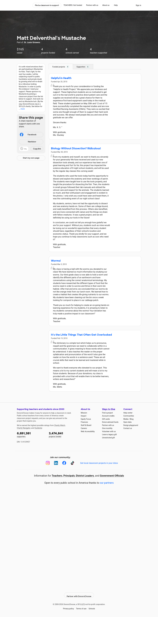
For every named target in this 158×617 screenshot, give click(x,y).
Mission (84, 413)
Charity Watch (59, 425)
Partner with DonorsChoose (79, 593)
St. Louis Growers (32, 42)
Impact (83, 416)
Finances (84, 422)
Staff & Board (86, 425)
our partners (107, 482)
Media (125, 419)
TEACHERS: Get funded (73, 5)
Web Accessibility (88, 431)
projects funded (63, 434)
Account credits (108, 416)
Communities (128, 416)
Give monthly (107, 428)
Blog (131, 419)
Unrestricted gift (108, 438)
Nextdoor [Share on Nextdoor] (28, 142)
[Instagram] (47, 463)
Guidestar (38, 428)
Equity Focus (86, 419)
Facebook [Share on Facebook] (27, 135)
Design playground (130, 425)
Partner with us (92, 5)
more (23, 109)
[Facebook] (64, 463)
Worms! (56, 260)
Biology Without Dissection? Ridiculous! (76, 148)
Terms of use (81, 607)
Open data (127, 422)
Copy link (37, 149)
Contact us (127, 428)
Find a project (107, 413)
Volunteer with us (109, 431)
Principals (69, 475)
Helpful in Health (61, 78)
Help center (127, 413)
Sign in (138, 5)
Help (116, 5)
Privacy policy (68, 607)
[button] (31, 148)
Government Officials (112, 475)
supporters (31, 434)
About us (105, 5)
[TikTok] (72, 463)
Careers (84, 428)
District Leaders (85, 475)
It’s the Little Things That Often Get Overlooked (81, 334)
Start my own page (31, 158)
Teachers (57, 475)
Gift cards (106, 419)
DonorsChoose (23, 5)
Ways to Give (108, 409)
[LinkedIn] (56, 463)
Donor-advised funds (110, 422)
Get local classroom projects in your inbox (99, 463)
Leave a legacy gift (109, 434)
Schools (92, 607)
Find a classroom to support (47, 5)
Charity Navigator (23, 428)
